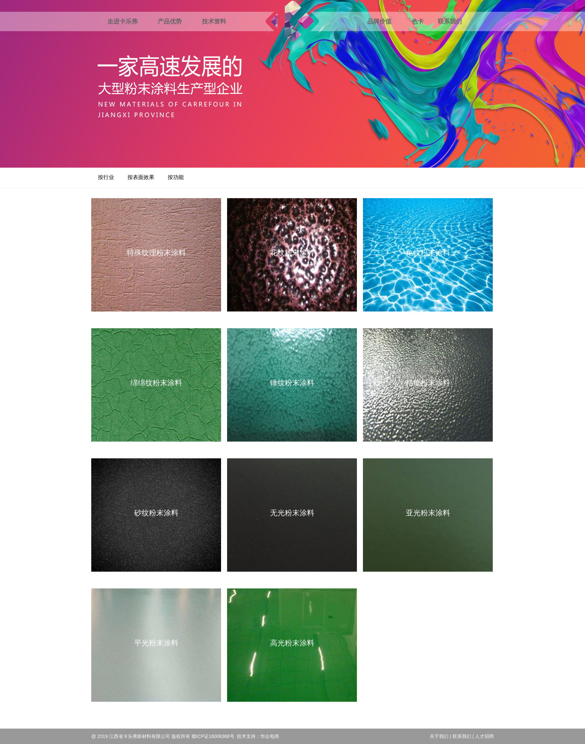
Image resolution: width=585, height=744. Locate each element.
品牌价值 (379, 21)
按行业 (106, 177)
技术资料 (214, 21)
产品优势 (170, 21)
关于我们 (439, 736)
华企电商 (269, 736)
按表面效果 (140, 177)
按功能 (176, 177)
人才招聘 (484, 736)
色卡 (418, 21)
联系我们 (450, 21)
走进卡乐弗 (122, 21)
